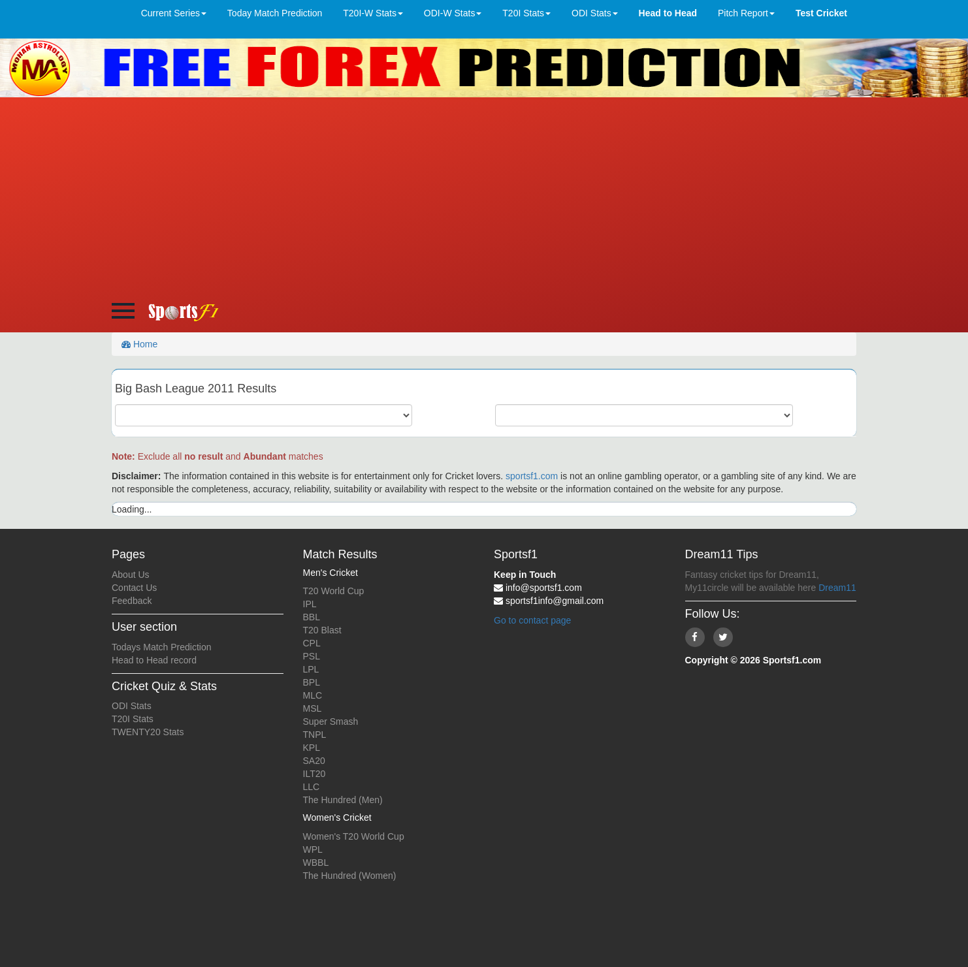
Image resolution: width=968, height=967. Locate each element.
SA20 (314, 760)
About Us (131, 574)
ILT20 (314, 774)
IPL (310, 604)
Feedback (132, 600)
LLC (311, 787)
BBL (311, 617)
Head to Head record (154, 660)
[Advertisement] (484, 195)
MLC (313, 695)
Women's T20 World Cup (353, 836)
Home (139, 344)
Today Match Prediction (275, 13)
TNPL (315, 734)
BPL (311, 682)
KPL (311, 747)
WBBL (316, 862)
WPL (313, 849)
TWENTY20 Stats (148, 732)
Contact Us (134, 587)
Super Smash (331, 721)
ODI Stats (132, 706)
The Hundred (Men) (343, 800)
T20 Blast (322, 630)
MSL (312, 708)
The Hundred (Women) (349, 875)
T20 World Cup (333, 591)
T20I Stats (132, 719)
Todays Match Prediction (162, 647)
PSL (311, 656)
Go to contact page (532, 620)
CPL (312, 643)
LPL (311, 669)
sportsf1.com (532, 476)
